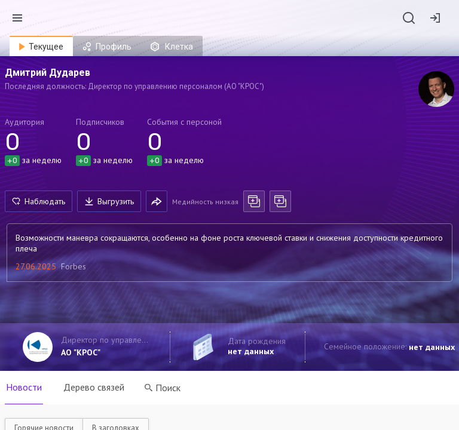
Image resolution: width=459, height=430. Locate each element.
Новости (24, 387)
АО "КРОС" (80, 352)
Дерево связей (93, 387)
